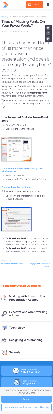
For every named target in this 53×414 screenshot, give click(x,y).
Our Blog (4, 16)
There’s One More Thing (13, 264)
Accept (26, 399)
